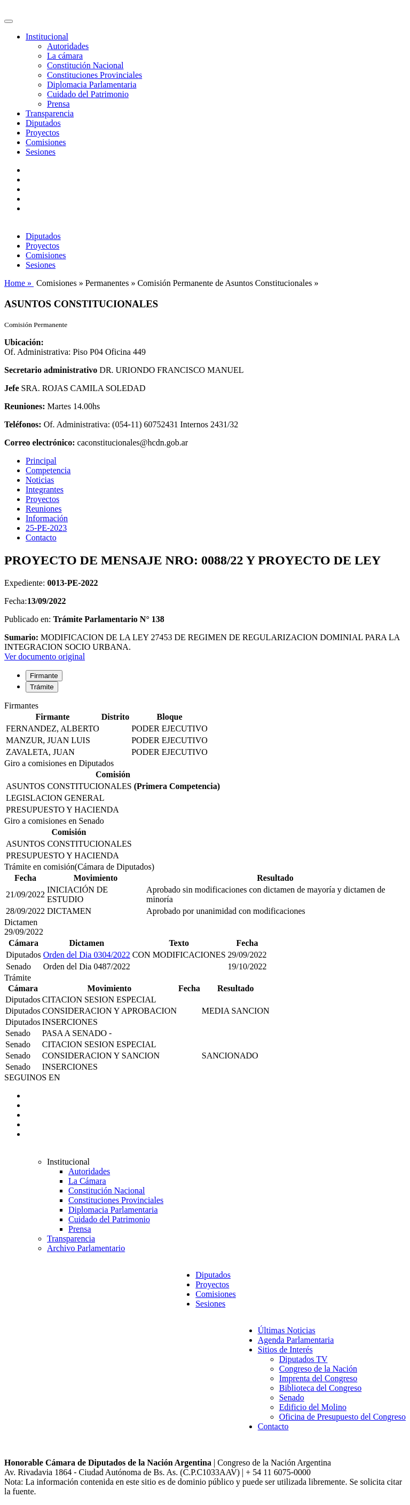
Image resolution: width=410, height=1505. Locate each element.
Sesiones (41, 151)
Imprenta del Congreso (318, 1378)
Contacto (41, 537)
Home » (19, 283)
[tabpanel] (205, 730)
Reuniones (44, 508)
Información (47, 518)
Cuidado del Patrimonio (88, 94)
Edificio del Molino (312, 1407)
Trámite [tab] (42, 687)
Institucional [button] (47, 36)
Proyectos (42, 132)
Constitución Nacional (85, 65)
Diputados (43, 123)
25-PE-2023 (46, 527)
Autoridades (68, 46)
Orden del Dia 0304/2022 (86, 954)
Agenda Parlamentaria (296, 1339)
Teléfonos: (23, 424)
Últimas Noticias (287, 1330)
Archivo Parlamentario (86, 1248)
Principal (41, 460)
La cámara (65, 55)
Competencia (48, 470)
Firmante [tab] (44, 676)
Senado (291, 1397)
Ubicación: (24, 342)
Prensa (58, 103)
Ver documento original (44, 656)
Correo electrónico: (39, 442)
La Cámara (87, 1180)
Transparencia (50, 113)
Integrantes (45, 489)
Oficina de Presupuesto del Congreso (342, 1416)
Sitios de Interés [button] (285, 1349)
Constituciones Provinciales (94, 74)
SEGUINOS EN (32, 1077)
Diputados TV (303, 1359)
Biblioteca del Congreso (320, 1387)
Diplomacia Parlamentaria (91, 84)
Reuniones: (24, 406)
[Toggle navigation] (8, 21)
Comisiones (46, 142)
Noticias (40, 479)
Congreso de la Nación (318, 1368)
